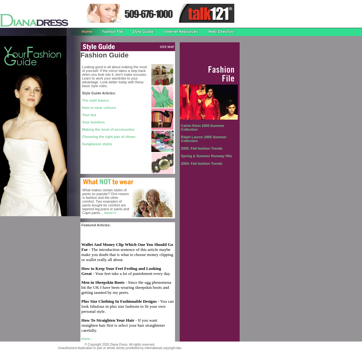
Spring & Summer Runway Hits (206, 156)
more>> (110, 213)
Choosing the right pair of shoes (108, 137)
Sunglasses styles (97, 144)
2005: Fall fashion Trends (201, 148)
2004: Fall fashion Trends (201, 163)
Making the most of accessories (108, 129)
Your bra (89, 115)
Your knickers (93, 122)
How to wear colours (99, 108)
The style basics (95, 100)
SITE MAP (167, 47)
